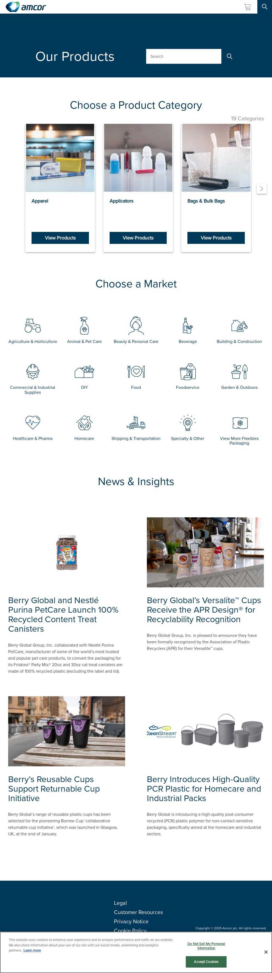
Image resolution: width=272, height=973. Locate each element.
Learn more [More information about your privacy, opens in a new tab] (32, 950)
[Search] (229, 56)
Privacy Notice (131, 921)
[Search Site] (264, 7)
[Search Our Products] (183, 56)
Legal (120, 903)
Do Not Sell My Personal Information (206, 946)
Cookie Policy (130, 931)
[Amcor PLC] (25, 7)
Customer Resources (138, 912)
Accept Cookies (206, 962)
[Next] (262, 189)
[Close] (266, 952)
